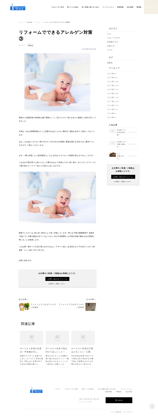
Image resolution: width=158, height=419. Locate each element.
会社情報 (129, 393)
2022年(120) (113, 81)
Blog (40, 22)
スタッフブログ (113, 38)
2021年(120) (113, 85)
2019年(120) (113, 93)
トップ (21, 22)
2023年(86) (112, 77)
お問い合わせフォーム (57, 279)
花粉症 (110, 62)
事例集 (118, 393)
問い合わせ (119, 402)
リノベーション (126, 390)
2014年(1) (111, 113)
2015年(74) (112, 109)
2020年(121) (113, 89)
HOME (57, 390)
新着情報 (31, 22)
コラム (110, 50)
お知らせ (111, 46)
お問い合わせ (151, 7)
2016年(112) (113, 105)
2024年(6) (111, 73)
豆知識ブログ (112, 42)
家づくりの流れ (88, 390)
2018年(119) (113, 97)
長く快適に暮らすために (107, 390)
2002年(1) (111, 117)
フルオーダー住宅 (71, 390)
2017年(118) (113, 101)
